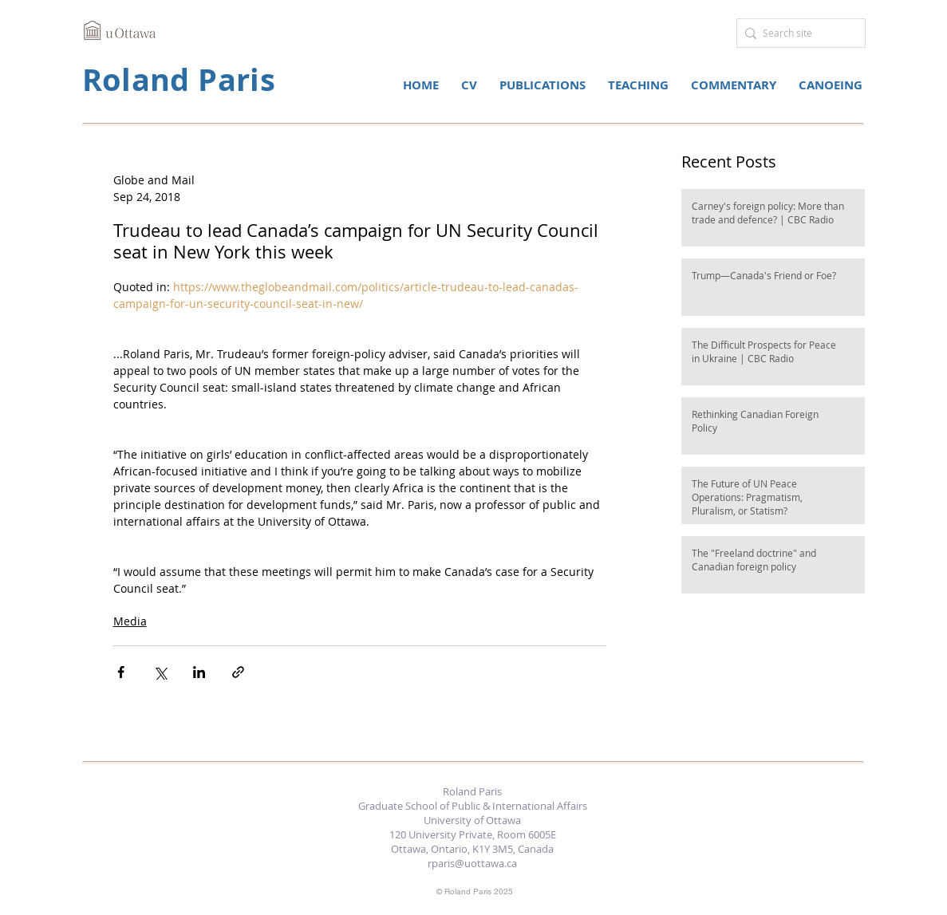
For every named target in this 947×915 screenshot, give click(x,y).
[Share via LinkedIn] (199, 672)
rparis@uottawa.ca (472, 863)
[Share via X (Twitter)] (160, 672)
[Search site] (797, 33)
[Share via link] (238, 672)
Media (130, 621)
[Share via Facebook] (120, 672)
